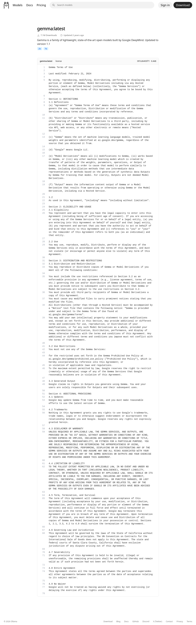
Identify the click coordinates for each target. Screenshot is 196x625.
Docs (29, 5)
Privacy (179, 621)
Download (183, 5)
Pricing (41, 5)
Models (18, 5)
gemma (45, 29)
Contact (169, 621)
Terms (189, 621)
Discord (146, 621)
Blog (118, 621)
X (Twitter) (157, 621)
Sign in (165, 5)
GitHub (135, 621)
